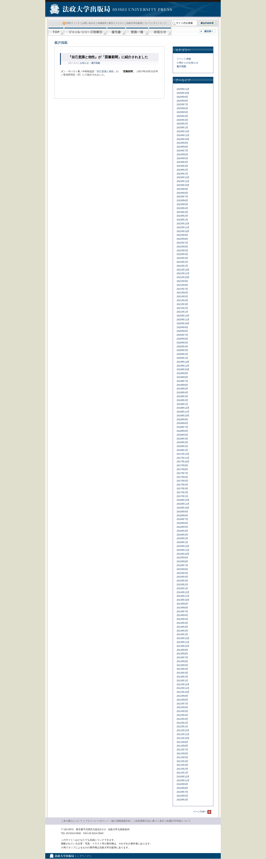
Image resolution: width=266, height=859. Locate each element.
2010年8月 (182, 788)
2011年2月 (182, 768)
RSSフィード (73, 23)
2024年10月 (183, 139)
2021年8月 (182, 285)
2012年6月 (182, 707)
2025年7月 (182, 104)
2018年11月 (183, 411)
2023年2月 (182, 215)
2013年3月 (182, 672)
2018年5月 (182, 434)
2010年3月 (182, 799)
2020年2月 (182, 354)
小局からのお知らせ (187, 62)
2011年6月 (182, 753)
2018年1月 (182, 450)
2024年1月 (182, 173)
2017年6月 (182, 477)
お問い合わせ (88, 23)
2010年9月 (182, 784)
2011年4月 (182, 761)
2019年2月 (182, 400)
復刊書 (116, 32)
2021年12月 (183, 269)
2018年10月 (183, 415)
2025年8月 (182, 100)
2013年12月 (183, 638)
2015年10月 (183, 553)
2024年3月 (182, 166)
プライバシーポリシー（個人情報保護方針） (109, 820)
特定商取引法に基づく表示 (149, 820)
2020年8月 (182, 331)
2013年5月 (182, 665)
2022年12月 (183, 223)
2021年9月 (182, 281)
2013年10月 (183, 646)
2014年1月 (182, 634)
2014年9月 (182, 603)
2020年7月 (182, 334)
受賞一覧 (137, 32)
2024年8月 (182, 146)
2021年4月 (182, 300)
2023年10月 (183, 185)
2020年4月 (182, 346)
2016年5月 (182, 527)
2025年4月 (182, 116)
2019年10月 (183, 369)
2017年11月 (183, 457)
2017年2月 (182, 492)
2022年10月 (183, 231)
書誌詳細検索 (207, 23)
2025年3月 (182, 120)
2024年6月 (182, 154)
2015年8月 (182, 561)
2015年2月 (182, 584)
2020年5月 (182, 342)
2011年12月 (183, 730)
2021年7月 (182, 289)
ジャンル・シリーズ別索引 (85, 32)
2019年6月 (182, 385)
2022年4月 (182, 254)
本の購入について (73, 820)
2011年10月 (183, 738)
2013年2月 (182, 676)
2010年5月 (182, 795)
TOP (56, 32)
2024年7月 (182, 150)
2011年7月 (182, 749)
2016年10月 (183, 507)
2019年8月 (182, 377)
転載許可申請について (179, 820)
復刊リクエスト (116, 23)
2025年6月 (182, 108)
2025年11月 (183, 89)
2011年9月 (182, 742)
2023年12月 (183, 177)
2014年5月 (182, 619)
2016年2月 (182, 538)
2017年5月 (182, 480)
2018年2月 (182, 446)
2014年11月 (183, 596)
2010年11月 (183, 780)
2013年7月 (182, 657)
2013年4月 (182, 669)
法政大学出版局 (80, 9)
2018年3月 (182, 442)
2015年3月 (182, 580)
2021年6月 (182, 292)
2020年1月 (182, 358)
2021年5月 (182, 296)
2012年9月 (182, 695)
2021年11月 (183, 273)
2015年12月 (183, 546)
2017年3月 (182, 488)
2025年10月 (183, 93)
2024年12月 (183, 131)
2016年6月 (182, 523)
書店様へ (207, 31)
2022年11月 (183, 227)
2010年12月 (183, 776)
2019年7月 (182, 381)
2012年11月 (183, 688)
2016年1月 (182, 542)
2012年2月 (182, 722)
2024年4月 (182, 162)
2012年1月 (182, 726)
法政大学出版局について (138, 23)
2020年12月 (183, 315)
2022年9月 (182, 235)
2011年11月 (183, 734)
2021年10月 (183, 277)
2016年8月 (182, 515)
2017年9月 (182, 465)
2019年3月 (182, 396)
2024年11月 (183, 135)
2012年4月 (182, 715)
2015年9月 (182, 557)
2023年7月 (182, 196)
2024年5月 (182, 158)
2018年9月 (182, 419)
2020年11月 (183, 319)
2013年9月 (182, 649)
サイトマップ (159, 23)
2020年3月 (182, 350)
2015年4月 (182, 576)
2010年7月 (182, 791)
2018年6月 (182, 431)
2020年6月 (182, 338)
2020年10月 (183, 323)
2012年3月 (182, 719)
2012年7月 (182, 703)
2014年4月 (182, 623)
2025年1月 (182, 127)
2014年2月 (182, 630)
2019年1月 (182, 404)
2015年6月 (182, 569)
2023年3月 (182, 212)
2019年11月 (183, 365)
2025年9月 (182, 96)
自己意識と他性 (105, 71)
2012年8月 (182, 699)
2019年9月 (182, 373)
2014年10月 (183, 599)
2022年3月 (182, 258)
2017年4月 (182, 484)
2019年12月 (183, 361)
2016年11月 (183, 503)
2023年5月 (182, 204)
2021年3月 (182, 304)
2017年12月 (183, 454)
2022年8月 (182, 238)
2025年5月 (182, 112)
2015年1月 (182, 588)
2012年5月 (182, 711)
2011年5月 (182, 757)
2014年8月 (182, 607)
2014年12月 (183, 592)
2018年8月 (182, 423)
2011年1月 (182, 772)
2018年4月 (182, 438)
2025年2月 (182, 123)
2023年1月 (182, 219)
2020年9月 (182, 327)
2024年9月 (182, 142)
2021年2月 (182, 308)
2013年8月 (182, 653)
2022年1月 (182, 265)
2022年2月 (182, 262)
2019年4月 (182, 392)
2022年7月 (182, 242)
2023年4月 (182, 208)
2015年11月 (183, 550)
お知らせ (160, 32)
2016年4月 (182, 530)
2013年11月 (183, 642)
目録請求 (102, 23)
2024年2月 (182, 169)
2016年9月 (182, 511)
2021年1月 (182, 311)
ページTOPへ (200, 811)
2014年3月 (182, 626)
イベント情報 (184, 58)
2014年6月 (182, 615)
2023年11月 (183, 181)
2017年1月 (182, 496)
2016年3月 (182, 534)
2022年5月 (182, 250)
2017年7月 (182, 473)
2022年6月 (182, 246)
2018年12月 (183, 407)
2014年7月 (182, 611)
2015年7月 (182, 565)
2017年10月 (183, 461)
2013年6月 (182, 661)
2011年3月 (182, 765)
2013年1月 (182, 680)
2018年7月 (182, 427)
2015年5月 (182, 573)
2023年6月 (182, 200)
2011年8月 (182, 745)
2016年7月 (182, 519)
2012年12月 (183, 684)
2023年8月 (182, 192)
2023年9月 (182, 189)
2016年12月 (183, 500)
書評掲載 (95, 63)
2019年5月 (182, 388)
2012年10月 (183, 692)
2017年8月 (182, 469)
